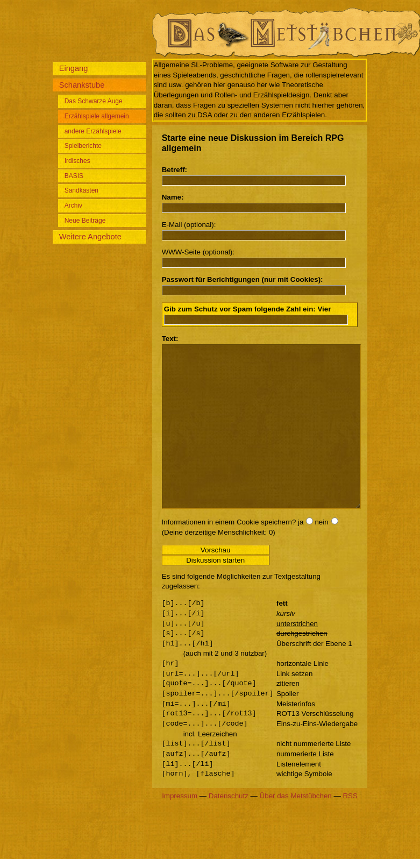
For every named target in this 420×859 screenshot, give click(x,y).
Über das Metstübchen (296, 828)
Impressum (179, 828)
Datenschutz (228, 828)
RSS (350, 828)
